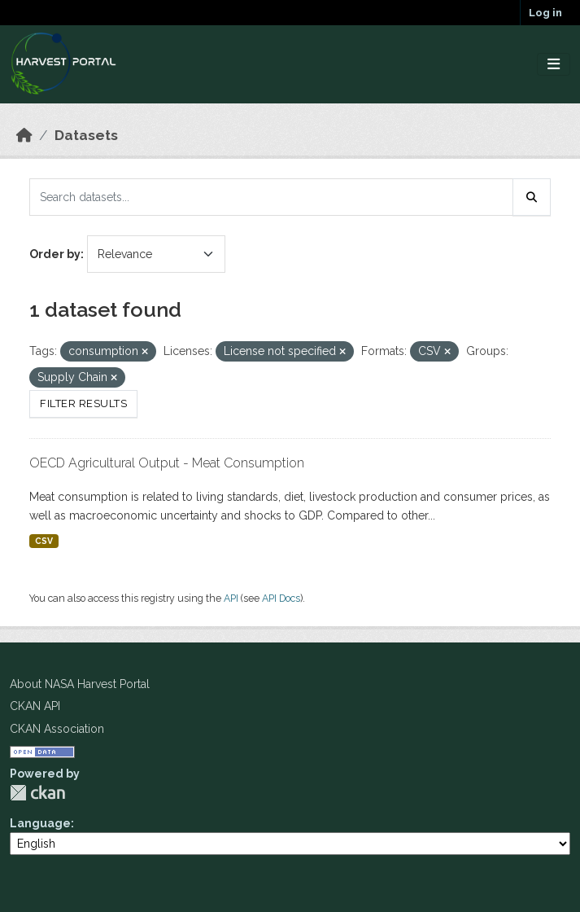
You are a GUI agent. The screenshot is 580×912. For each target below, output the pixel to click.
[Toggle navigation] (553, 65)
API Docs (281, 598)
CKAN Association (57, 728)
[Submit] (532, 197)
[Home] (24, 135)
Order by (55, 254)
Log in (545, 13)
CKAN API (35, 705)
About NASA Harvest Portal (80, 684)
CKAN (37, 792)
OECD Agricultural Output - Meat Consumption (166, 463)
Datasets (86, 135)
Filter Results (83, 403)
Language (40, 823)
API (231, 598)
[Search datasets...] (271, 197)
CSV (44, 541)
